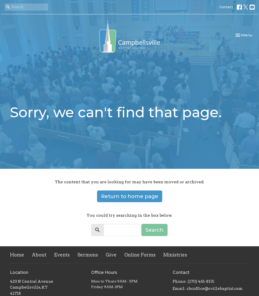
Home (17, 255)
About (39, 255)
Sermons (87, 255)
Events (62, 255)
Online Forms (140, 255)
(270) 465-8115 (201, 281)
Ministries (175, 255)
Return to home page (129, 196)
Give (111, 255)
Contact (226, 7)
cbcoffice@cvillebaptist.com (215, 288)
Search (154, 230)
